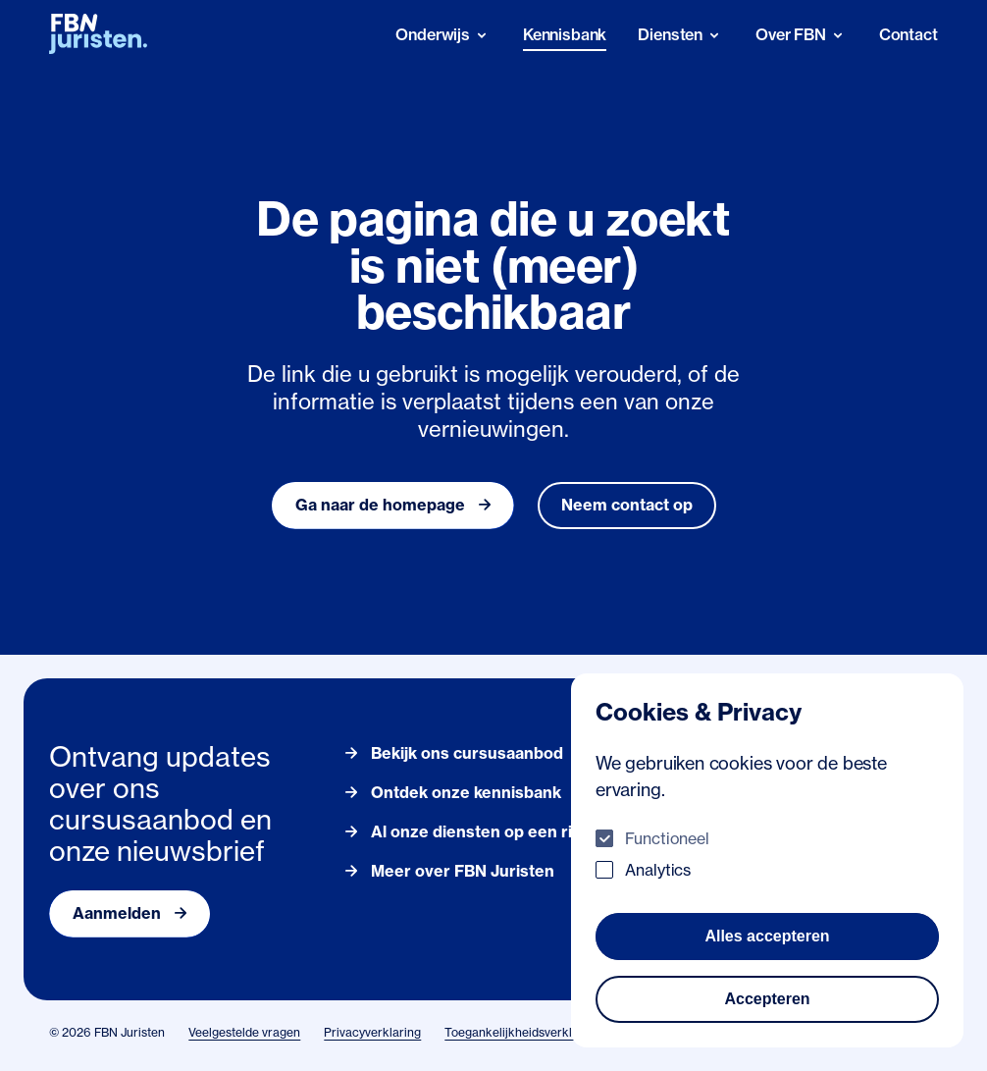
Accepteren (766, 999)
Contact (908, 34)
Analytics (658, 870)
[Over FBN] (801, 35)
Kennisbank (564, 34)
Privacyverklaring (372, 1032)
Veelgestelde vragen (244, 1032)
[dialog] (767, 860)
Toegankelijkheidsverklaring (522, 1032)
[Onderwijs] (443, 35)
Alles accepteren (766, 936)
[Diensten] (681, 35)
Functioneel (667, 838)
